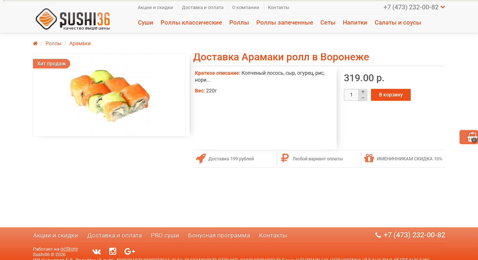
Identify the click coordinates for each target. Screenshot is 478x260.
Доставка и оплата (202, 7)
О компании (245, 7)
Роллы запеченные (284, 22)
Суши (145, 22)
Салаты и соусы (398, 22)
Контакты (278, 7)
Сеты (328, 22)
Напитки (355, 22)
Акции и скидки (155, 7)
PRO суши (165, 235)
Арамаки (80, 43)
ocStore (69, 249)
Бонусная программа (219, 235)
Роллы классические (191, 22)
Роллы (239, 22)
